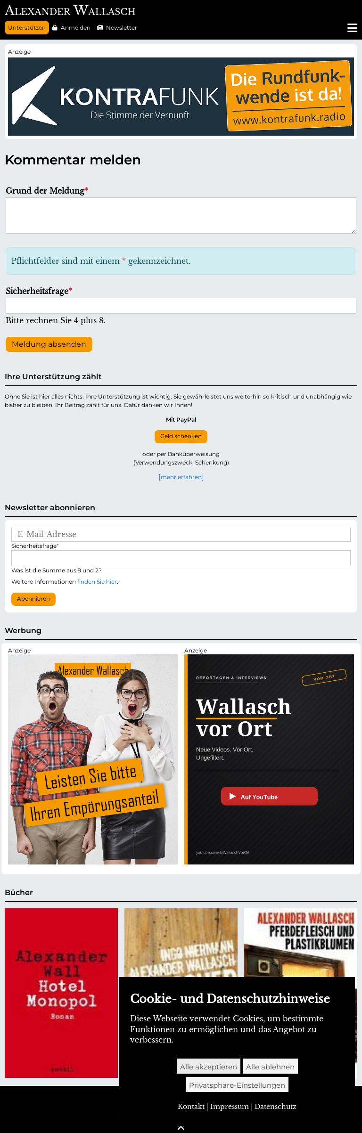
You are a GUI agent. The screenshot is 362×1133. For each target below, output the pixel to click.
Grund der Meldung (47, 191)
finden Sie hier (97, 581)
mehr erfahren (181, 476)
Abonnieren (33, 598)
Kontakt (191, 1106)
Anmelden (75, 27)
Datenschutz (275, 1106)
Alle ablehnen (270, 1066)
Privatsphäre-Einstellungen (237, 1085)
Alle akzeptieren (208, 1066)
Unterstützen (27, 27)
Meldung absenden (49, 344)
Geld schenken (181, 436)
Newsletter (121, 27)
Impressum (229, 1106)
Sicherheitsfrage (39, 291)
